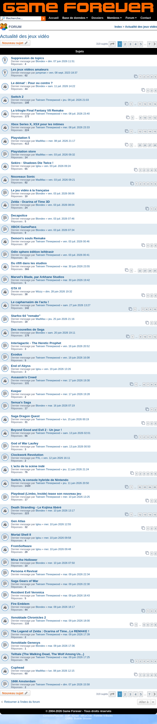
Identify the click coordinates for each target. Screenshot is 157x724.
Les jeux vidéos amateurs (30, 69)
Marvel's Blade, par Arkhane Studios (37, 277)
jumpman (41, 72)
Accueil (54, 18)
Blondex (40, 61)
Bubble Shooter (83, 718)
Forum (131, 18)
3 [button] (130, 44)
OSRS (69, 718)
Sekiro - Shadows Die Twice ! (32, 163)
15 (155, 131)
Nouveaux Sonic (23, 176)
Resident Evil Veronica (27, 592)
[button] (112, 44)
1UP (67, 715)
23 (145, 270)
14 (155, 103)
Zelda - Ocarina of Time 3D (30, 201)
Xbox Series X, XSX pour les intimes (37, 124)
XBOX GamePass (23, 227)
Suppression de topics (27, 58)
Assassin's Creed (23, 377)
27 (150, 145)
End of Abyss (21, 366)
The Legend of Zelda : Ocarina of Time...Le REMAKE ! (50, 631)
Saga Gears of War (24, 581)
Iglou (38, 166)
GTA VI (16, 288)
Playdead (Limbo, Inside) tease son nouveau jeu (46, 493)
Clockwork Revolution (27, 455)
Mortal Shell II (21, 534)
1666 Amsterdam (23, 681)
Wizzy (39, 291)
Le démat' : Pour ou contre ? (32, 83)
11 (140, 103)
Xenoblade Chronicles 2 (28, 617)
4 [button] (135, 44)
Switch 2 (17, 96)
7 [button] (149, 44)
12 (145, 103)
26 (145, 145)
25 (140, 145)
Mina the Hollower (24, 560)
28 (155, 145)
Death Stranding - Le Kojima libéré (36, 507)
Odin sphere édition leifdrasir (32, 252)
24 (150, 270)
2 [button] (125, 44)
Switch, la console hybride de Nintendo (39, 480)
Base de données (75, 18)
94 (150, 487)
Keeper (16, 391)
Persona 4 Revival (24, 571)
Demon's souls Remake (28, 238)
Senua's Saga (21, 402)
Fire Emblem (20, 604)
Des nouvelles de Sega (27, 329)
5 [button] (141, 44)
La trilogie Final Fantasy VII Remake (37, 110)
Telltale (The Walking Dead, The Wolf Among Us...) (47, 654)
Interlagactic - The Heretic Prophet (36, 343)
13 (150, 103)
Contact (145, 18)
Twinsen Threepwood (48, 99)
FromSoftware (21, 546)
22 (140, 270)
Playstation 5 (20, 137)
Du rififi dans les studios (29, 263)
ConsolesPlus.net (53, 715)
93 (145, 487)
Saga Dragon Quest (25, 416)
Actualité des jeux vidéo (141, 26)
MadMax (41, 140)
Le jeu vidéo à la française (30, 190)
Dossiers (97, 18)
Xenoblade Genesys (25, 642)
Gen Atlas (18, 521)
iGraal (75, 715)
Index (118, 26)
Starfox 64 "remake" (25, 316)
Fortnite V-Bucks (103, 715)
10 (145, 117)
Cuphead (17, 667)
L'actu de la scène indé (28, 466)
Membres (114, 18)
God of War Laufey (24, 443)
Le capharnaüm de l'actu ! (30, 302)
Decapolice (19, 215)
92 (140, 487)
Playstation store (23, 151)
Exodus (16, 354)
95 (155, 487)
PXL (38, 458)
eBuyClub (86, 715)
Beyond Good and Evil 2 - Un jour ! (36, 430)
